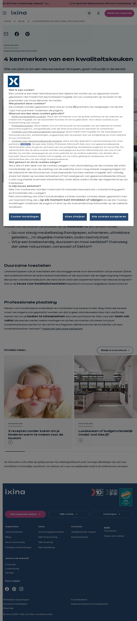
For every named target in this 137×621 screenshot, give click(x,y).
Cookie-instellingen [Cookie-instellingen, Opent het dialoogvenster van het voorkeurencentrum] (25, 217)
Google (26, 144)
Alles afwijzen (75, 217)
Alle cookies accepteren (109, 217)
